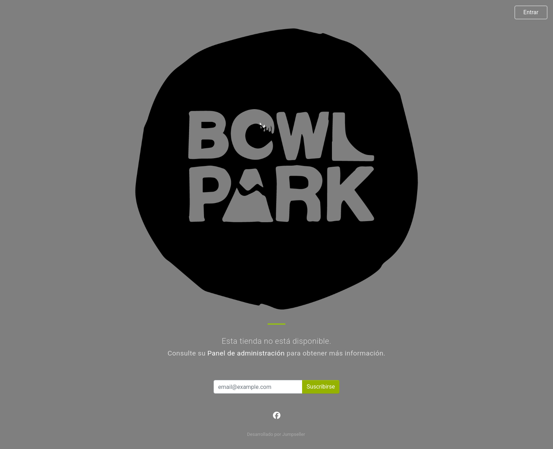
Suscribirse (321, 386)
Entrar (531, 12)
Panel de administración (246, 353)
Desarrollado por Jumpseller (276, 434)
